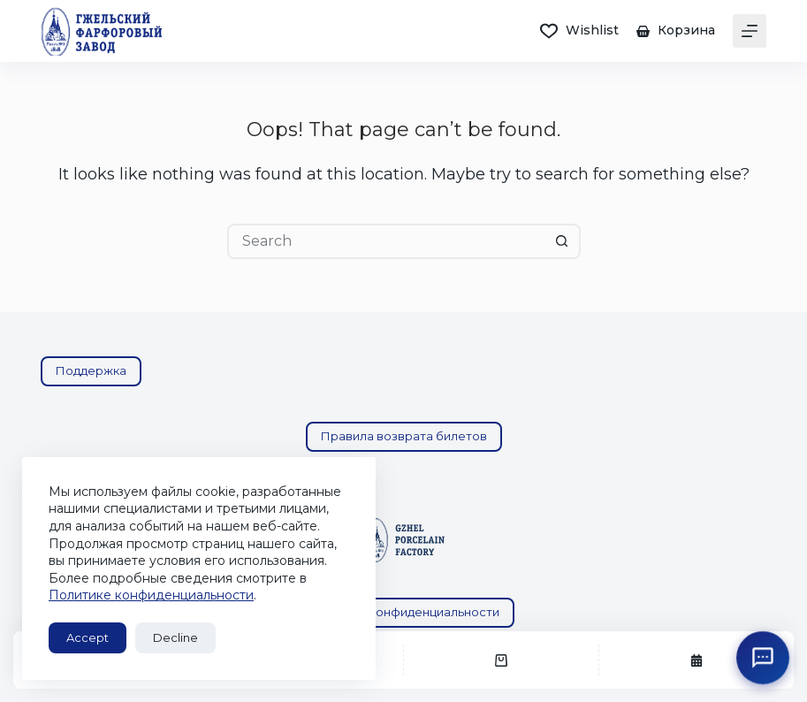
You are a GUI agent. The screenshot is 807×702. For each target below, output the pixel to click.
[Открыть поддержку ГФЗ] (762, 657)
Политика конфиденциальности (403, 612)
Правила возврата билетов (404, 436)
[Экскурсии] (696, 660)
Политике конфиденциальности (151, 595)
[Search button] (563, 241)
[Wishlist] (579, 30)
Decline (175, 637)
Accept (87, 637)
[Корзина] (501, 660)
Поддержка (91, 370)
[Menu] (749, 31)
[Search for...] (386, 241)
